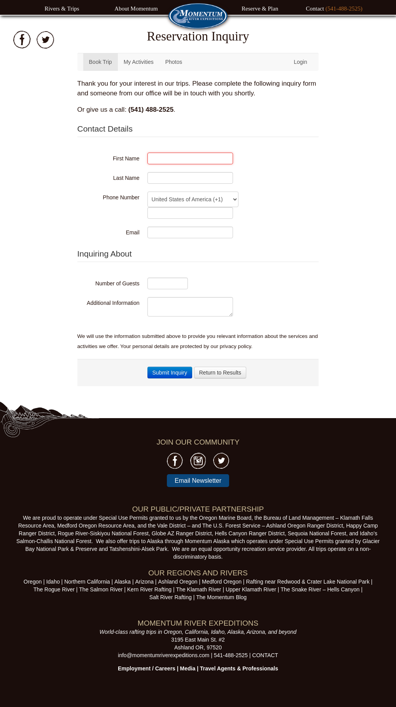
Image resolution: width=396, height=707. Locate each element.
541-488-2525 (231, 655)
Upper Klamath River (251, 589)
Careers (165, 668)
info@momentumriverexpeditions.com (163, 655)
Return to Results (220, 372)
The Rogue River (54, 589)
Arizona (144, 582)
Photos (173, 62)
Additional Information (113, 303)
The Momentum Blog (221, 597)
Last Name (126, 178)
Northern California (87, 582)
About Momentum (136, 8)
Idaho (53, 582)
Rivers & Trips (61, 8)
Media (188, 668)
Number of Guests (117, 283)
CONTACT (265, 655)
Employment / (136, 668)
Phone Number (121, 197)
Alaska (122, 582)
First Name (126, 158)
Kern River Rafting (149, 589)
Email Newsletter (198, 480)
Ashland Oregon (177, 582)
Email (133, 232)
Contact (315, 8)
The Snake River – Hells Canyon (319, 589)
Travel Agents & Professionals (239, 668)
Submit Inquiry (169, 372)
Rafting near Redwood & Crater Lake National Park (308, 582)
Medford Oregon (222, 582)
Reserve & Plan (260, 8)
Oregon (33, 582)
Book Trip (100, 62)
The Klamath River (198, 589)
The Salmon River (101, 589)
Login (300, 62)
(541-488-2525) (344, 8)
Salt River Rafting (170, 597)
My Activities (139, 62)
